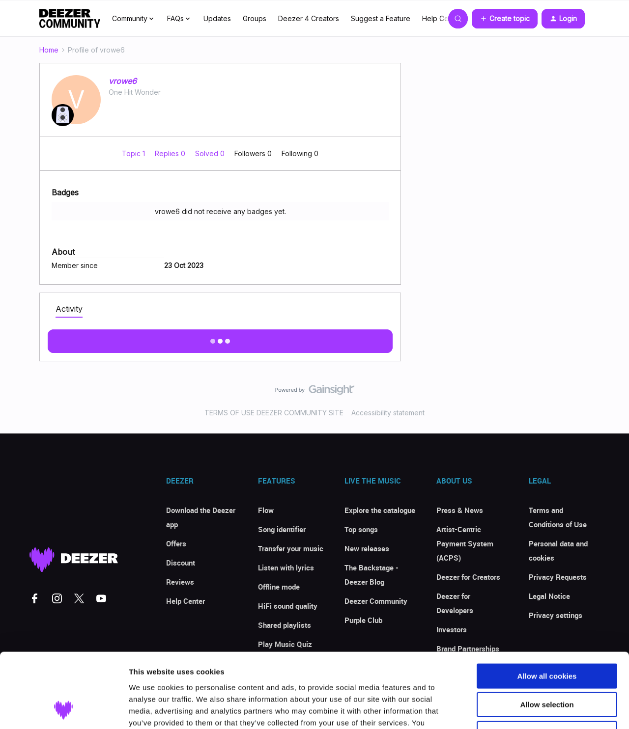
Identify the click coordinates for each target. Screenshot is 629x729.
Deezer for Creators (468, 577)
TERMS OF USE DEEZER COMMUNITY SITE (273, 412)
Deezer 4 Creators (308, 18)
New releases (366, 548)
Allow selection (546, 638)
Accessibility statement (388, 412)
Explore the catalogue (379, 510)
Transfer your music (290, 548)
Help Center (441, 18)
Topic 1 (134, 153)
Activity (69, 309)
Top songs (361, 529)
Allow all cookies (547, 609)
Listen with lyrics (286, 567)
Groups (254, 18)
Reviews (180, 582)
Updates (217, 18)
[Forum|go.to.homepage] (69, 18)
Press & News (459, 510)
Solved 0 (211, 153)
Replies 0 (171, 153)
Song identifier (282, 529)
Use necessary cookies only (547, 666)
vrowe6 (123, 81)
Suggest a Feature (380, 18)
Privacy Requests (558, 577)
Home (48, 50)
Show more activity (220, 338)
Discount (180, 562)
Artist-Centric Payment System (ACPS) (464, 543)
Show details (516, 709)
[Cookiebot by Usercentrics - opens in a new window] (64, 709)
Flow (266, 510)
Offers (176, 543)
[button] (505, 18)
